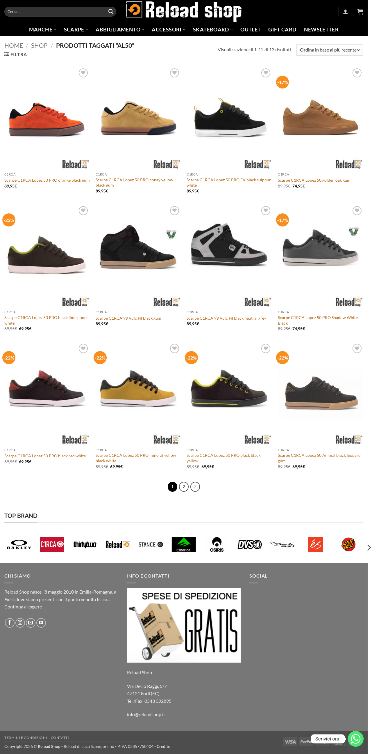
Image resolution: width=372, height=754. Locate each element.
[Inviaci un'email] (30, 623)
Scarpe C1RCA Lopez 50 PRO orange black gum (47, 180)
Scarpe (76, 29)
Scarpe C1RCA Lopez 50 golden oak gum (314, 180)
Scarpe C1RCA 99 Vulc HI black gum (128, 318)
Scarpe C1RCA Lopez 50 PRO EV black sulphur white (229, 182)
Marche (42, 29)
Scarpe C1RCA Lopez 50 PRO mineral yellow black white (136, 458)
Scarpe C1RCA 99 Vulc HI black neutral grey (226, 318)
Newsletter (321, 29)
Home (13, 45)
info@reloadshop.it (146, 714)
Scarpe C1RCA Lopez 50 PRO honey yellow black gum (134, 182)
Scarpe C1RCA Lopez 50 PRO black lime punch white (46, 320)
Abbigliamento (120, 29)
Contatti (60, 737)
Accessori (168, 29)
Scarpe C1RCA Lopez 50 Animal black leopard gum (319, 458)
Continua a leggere (23, 606)
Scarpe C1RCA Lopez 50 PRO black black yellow (223, 458)
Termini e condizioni (25, 737)
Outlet (250, 29)
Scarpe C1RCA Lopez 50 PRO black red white (45, 455)
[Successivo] (195, 487)
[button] (345, 11)
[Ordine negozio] (329, 50)
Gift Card (282, 29)
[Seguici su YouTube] (41, 623)
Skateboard (213, 29)
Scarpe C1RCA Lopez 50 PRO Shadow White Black (318, 320)
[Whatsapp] (356, 739)
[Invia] (111, 12)
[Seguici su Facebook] (10, 623)
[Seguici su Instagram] (20, 623)
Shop (39, 45)
